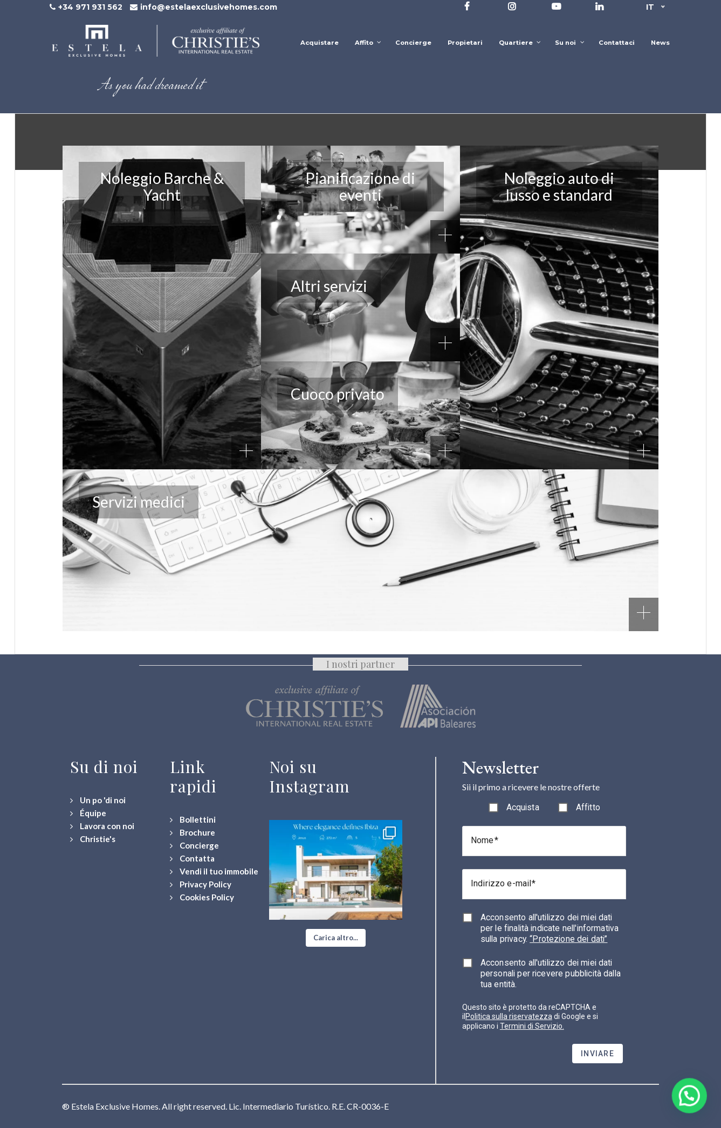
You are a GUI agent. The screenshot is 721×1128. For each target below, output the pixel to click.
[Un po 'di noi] (98, 800)
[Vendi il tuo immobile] (214, 871)
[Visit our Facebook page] (467, 6)
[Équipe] (88, 813)
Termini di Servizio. (532, 1026)
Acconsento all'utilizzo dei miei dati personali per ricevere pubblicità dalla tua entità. (550, 973)
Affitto (588, 807)
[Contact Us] (192, 858)
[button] (336, 938)
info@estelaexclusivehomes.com (208, 7)
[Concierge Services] (194, 845)
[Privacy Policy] (200, 884)
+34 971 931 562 (90, 7)
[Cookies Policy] (202, 897)
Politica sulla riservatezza (508, 1016)
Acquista (522, 807)
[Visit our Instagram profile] (512, 6)
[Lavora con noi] (102, 826)
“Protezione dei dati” (568, 939)
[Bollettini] (193, 819)
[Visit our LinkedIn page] (599, 6)
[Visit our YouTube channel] (556, 6)
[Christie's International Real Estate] (92, 839)
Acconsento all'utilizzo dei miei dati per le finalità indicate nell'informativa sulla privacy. (549, 928)
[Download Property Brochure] (192, 832)
